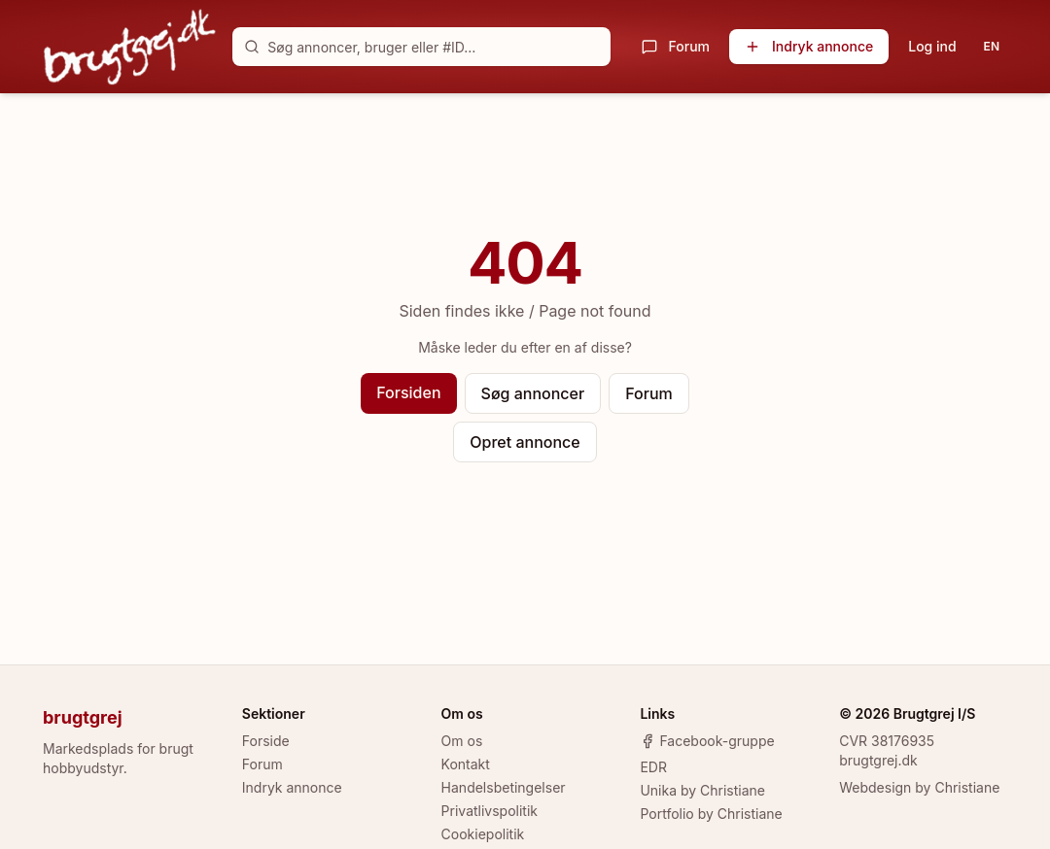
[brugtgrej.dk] (130, 46)
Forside (266, 740)
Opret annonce (524, 442)
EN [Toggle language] (991, 46)
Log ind (932, 46)
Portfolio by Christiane (711, 813)
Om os (462, 740)
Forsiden (408, 392)
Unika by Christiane (702, 790)
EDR (653, 767)
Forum (676, 46)
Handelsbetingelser (503, 787)
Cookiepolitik (483, 834)
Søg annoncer (533, 393)
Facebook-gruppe (707, 740)
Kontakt (465, 764)
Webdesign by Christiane (919, 787)
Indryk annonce (809, 46)
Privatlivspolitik (489, 810)
